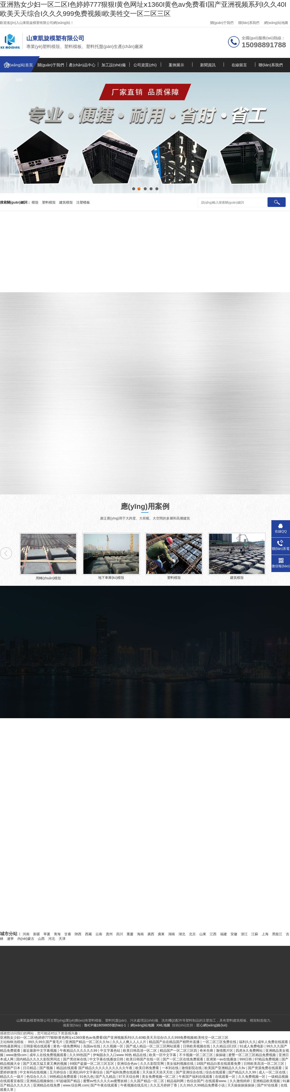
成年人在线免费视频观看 (48, 1055)
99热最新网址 (11, 1046)
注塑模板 (83, 202)
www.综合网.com (76, 1085)
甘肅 (67, 934)
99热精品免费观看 (64, 1076)
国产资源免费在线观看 (265, 1068)
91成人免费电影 (251, 1046)
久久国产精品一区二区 (147, 1081)
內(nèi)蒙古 (25, 939)
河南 (26, 934)
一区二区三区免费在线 (220, 1042)
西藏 (88, 934)
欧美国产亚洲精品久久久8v (225, 1068)
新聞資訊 (208, 65)
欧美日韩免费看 (147, 1068)
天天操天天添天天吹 (158, 1072)
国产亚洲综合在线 (190, 1072)
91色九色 (87, 1076)
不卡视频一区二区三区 (196, 1055)
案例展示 (176, 65)
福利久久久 (247, 1042)
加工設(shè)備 (114, 65)
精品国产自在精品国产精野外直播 (175, 1042)
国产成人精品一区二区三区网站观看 (153, 1046)
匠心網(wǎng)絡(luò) (211, 1025)
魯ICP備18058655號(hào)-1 (105, 1025)
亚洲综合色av (127, 1063)
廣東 (161, 934)
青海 (57, 934)
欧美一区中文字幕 (163, 1055)
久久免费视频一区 (252, 1076)
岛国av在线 (92, 1046)
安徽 (234, 934)
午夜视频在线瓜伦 (134, 1085)
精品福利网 (176, 1081)
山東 (202, 934)
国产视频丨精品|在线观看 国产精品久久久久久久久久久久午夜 (86, 1068)
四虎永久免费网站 (250, 1050)
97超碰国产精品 (68, 1081)
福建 (223, 934)
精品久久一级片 (12, 1076)
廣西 (150, 934)
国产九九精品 (106, 1076)
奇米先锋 (207, 1050)
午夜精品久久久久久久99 (79, 1050)
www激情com (17, 1055)
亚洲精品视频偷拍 (40, 1081)
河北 (51, 939)
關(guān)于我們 (221, 23)
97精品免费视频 (267, 1059)
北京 (192, 934)
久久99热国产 (80, 1055)
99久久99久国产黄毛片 (46, 1042)
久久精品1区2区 (225, 1046)
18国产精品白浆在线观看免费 (219, 1063)
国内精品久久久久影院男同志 (38, 1059)
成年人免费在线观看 (273, 1042)
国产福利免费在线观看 (123, 1072)
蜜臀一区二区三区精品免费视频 (252, 1055)
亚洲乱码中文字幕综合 (86, 1072)
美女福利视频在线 (181, 1063)
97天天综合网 (129, 1076)
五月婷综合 (58, 1072)
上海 (265, 934)
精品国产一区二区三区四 (179, 1050)
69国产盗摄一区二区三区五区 (92, 1063)
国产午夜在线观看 (104, 1085)
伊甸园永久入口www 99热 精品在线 (120, 1055)
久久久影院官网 (152, 1063)
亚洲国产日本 (10, 1068)
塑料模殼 (49, 202)
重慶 (130, 934)
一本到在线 (171, 1068)
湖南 (171, 934)
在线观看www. (216, 1081)
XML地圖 (163, 1025)
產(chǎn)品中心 (82, 65)
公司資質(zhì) (145, 65)
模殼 (35, 202)
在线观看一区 (225, 1076)
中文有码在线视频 (34, 1072)
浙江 (244, 934)
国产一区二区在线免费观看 (183, 1059)
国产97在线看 (268, 1085)
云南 (98, 934)
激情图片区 (225, 1050)
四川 (119, 934)
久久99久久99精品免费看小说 (202, 1085)
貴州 (109, 934)
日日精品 (30, 1068)
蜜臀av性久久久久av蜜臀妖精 (105, 1081)
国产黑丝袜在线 (75, 1059)
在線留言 (239, 65)
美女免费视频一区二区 (159, 1076)
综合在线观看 (216, 1072)
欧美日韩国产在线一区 (143, 1059)
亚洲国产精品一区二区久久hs (87, 1042)
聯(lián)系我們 (248, 23)
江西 (213, 934)
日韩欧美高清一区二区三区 (264, 1063)
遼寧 (10, 939)
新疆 (36, 934)
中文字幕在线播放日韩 (106, 1059)
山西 (41, 939)
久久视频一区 (113, 1046)
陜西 (78, 934)
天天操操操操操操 (241, 1085)
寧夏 (47, 934)
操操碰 (221, 1055)
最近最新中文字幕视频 (40, 1050)
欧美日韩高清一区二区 (140, 1050)
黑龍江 (277, 934)
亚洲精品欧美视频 (267, 1081)
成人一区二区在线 (273, 1072)
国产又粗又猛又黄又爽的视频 (45, 1063)
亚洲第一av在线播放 (222, 1059)
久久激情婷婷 (240, 1081)
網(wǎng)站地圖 (276, 23)
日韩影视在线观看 (37, 1046)
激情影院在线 (192, 1068)
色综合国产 (195, 1081)
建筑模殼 (66, 202)
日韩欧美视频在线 (197, 1046)
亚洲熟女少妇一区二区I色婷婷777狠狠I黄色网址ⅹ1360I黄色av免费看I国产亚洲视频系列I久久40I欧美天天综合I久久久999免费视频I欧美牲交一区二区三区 (114, 1037)
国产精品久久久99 (242, 1072)
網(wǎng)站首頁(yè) (19, 67)
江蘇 (254, 934)
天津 (62, 939)
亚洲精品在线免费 (47, 1085)
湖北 (182, 934)
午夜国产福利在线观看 (196, 1076)
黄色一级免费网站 (67, 1046)
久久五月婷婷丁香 (164, 1085)
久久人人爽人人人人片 (129, 1042)
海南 (140, 934)
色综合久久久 (37, 1076)
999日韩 (246, 1059)
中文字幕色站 (110, 1050)
